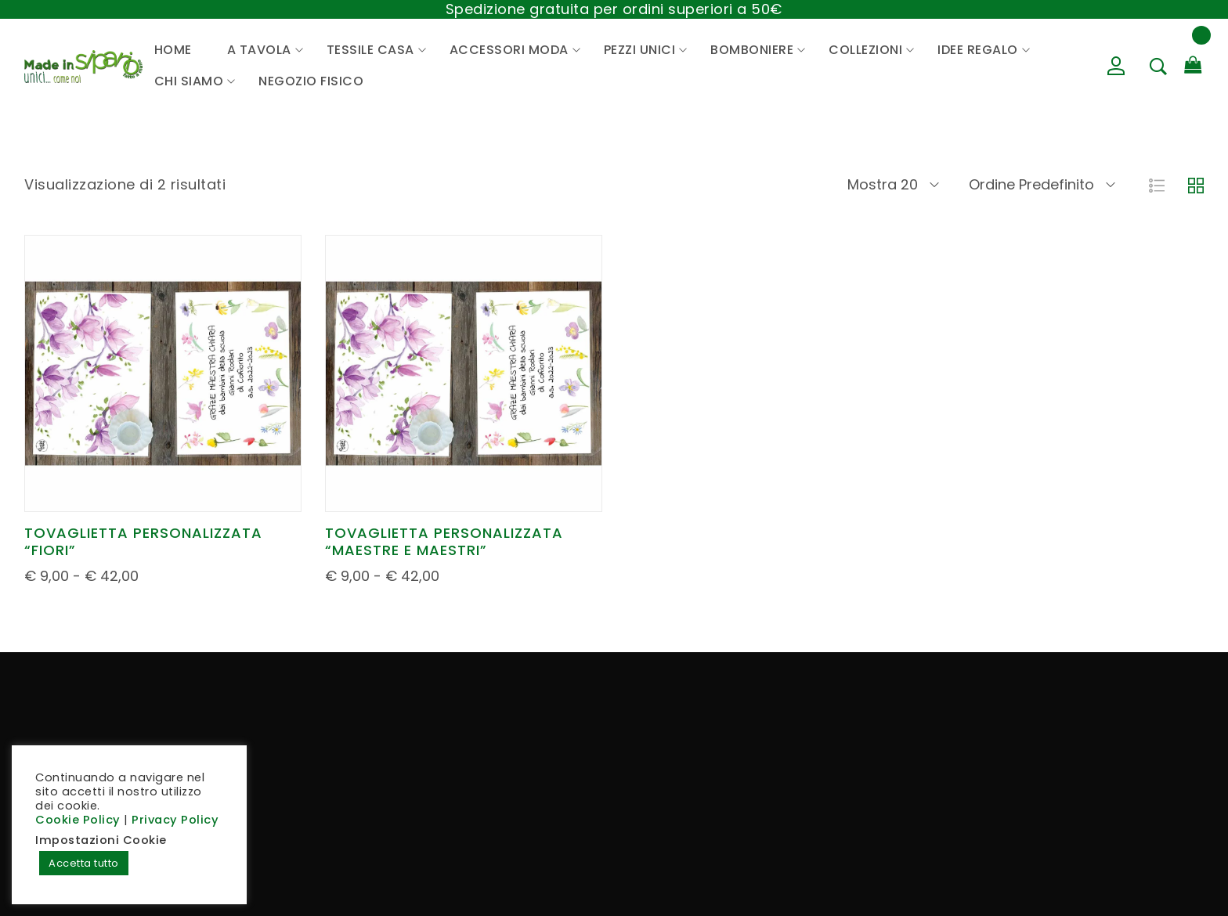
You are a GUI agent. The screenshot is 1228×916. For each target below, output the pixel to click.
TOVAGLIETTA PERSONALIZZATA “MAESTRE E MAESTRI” (444, 541)
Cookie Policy (78, 820)
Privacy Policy (175, 820)
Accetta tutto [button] (84, 863)
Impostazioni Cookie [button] (101, 840)
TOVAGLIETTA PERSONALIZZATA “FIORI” (143, 541)
